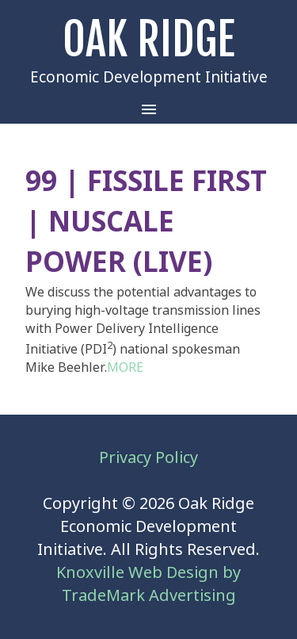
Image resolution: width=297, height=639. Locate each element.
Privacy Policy (148, 457)
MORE (125, 367)
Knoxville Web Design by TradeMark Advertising (148, 584)
